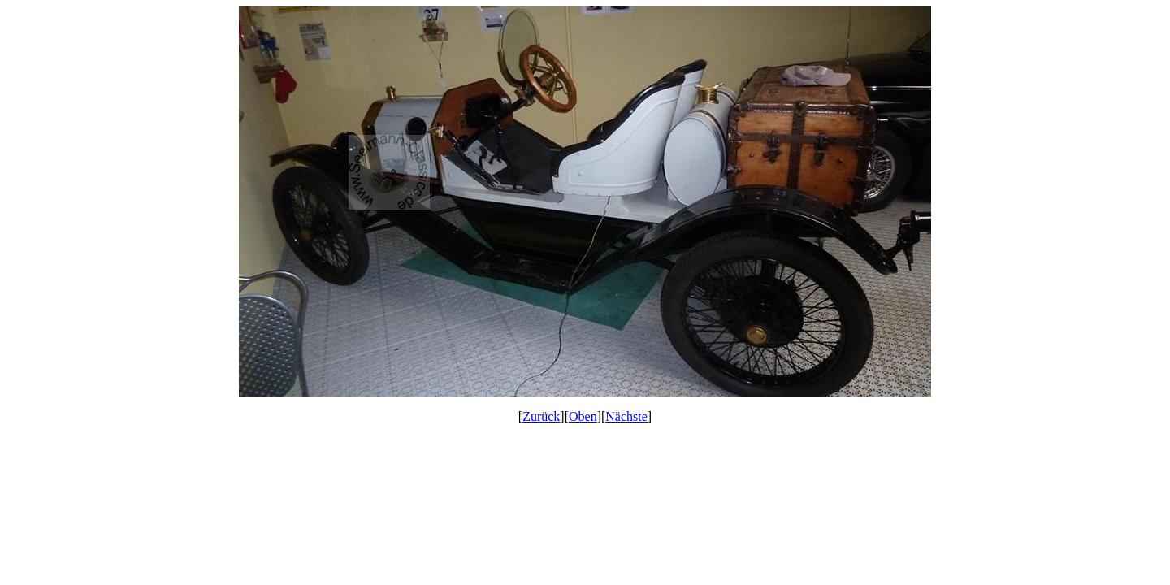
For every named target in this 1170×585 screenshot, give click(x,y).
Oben (583, 416)
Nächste (626, 416)
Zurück (541, 416)
